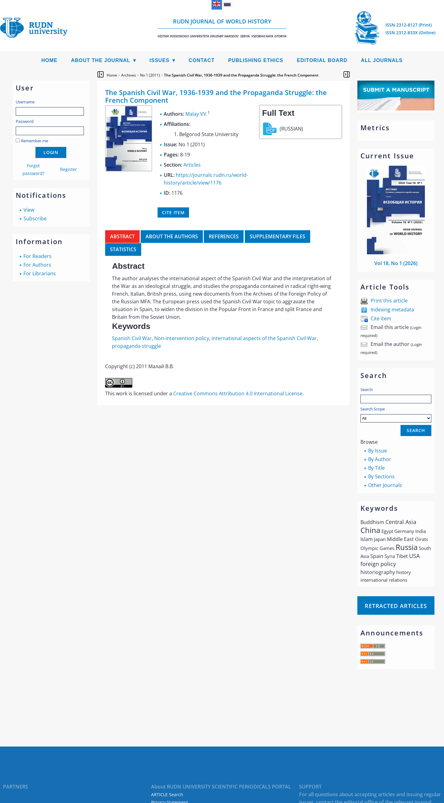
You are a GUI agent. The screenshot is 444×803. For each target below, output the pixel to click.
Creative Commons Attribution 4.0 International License (237, 393)
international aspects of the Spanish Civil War (264, 338)
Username (25, 102)
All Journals (382, 60)
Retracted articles (396, 606)
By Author (379, 459)
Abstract (122, 236)
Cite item (381, 318)
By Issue (377, 450)
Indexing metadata (392, 309)
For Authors (37, 264)
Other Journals (385, 485)
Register (68, 169)
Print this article (389, 300)
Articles (192, 164)
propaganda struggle (136, 346)
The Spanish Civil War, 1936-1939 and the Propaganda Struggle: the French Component (241, 75)
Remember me (34, 141)
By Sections (381, 476)
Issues (160, 60)
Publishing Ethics (255, 60)
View (28, 209)
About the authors (172, 236)
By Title (376, 467)
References (224, 236)
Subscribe (35, 218)
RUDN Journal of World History (222, 28)
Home (49, 60)
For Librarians (39, 273)
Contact (202, 60)
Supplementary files (277, 236)
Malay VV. (196, 113)
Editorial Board (322, 60)
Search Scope (395, 414)
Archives (128, 75)
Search (366, 389)
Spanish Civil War (132, 338)
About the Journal (100, 60)
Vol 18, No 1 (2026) (395, 263)
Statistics (123, 249)
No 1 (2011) (150, 75)
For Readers (37, 256)
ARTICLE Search (167, 794)
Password (25, 121)
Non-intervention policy (181, 338)
